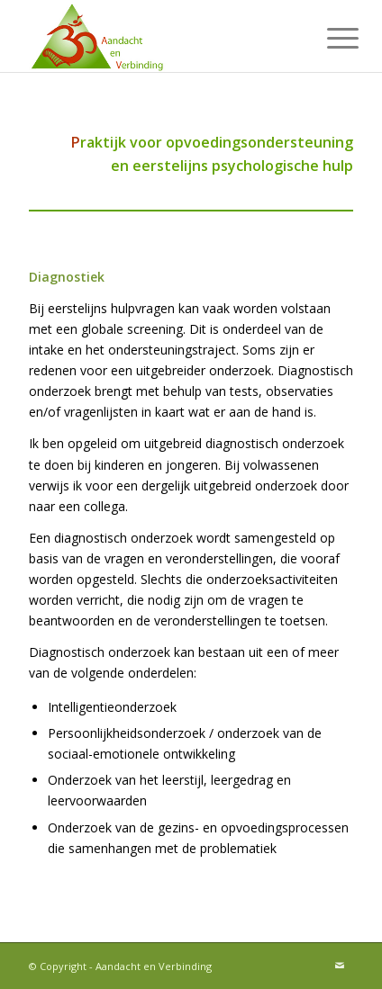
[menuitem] (329, 38)
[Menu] (329, 38)
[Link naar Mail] (339, 965)
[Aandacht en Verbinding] (158, 36)
